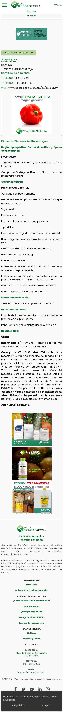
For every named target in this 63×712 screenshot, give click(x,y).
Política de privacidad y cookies (31, 590)
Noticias (31, 633)
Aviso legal (31, 584)
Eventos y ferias (31, 638)
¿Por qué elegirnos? (31, 611)
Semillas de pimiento (15, 73)
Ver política (18, 705)
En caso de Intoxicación (31, 623)
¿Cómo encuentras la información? (31, 600)
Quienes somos (31, 606)
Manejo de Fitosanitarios (31, 617)
